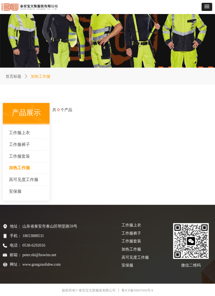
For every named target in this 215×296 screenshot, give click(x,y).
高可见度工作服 (23, 179)
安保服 (15, 191)
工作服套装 (19, 156)
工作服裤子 (19, 144)
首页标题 (13, 76)
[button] (207, 7)
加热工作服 (19, 168)
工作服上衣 (19, 132)
